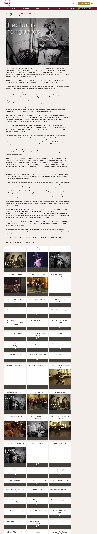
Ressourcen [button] (69, 8)
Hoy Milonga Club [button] (84, 8)
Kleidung (46, 8)
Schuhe (37, 8)
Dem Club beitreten (84, 3)
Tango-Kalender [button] (11, 8)
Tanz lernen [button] (25, 8)
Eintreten (73, 3)
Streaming (58, 8)
